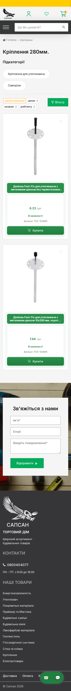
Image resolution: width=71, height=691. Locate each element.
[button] (60, 121)
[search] (37, 27)
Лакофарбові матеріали (19, 630)
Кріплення (10, 655)
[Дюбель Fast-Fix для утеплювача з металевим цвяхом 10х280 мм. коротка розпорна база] (35, 277)
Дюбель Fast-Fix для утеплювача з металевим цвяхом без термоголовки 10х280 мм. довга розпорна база (35, 188)
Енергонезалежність (17, 593)
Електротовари (13, 661)
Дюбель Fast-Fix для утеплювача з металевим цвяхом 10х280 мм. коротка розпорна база (35, 319)
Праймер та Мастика (17, 612)
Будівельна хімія (14, 624)
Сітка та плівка (13, 649)
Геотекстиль (11, 636)
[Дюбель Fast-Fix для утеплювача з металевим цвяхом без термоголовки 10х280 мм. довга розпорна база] (35, 146)
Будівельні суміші (15, 618)
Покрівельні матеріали (18, 605)
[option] (35, 210)
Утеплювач (10, 599)
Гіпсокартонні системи (18, 642)
